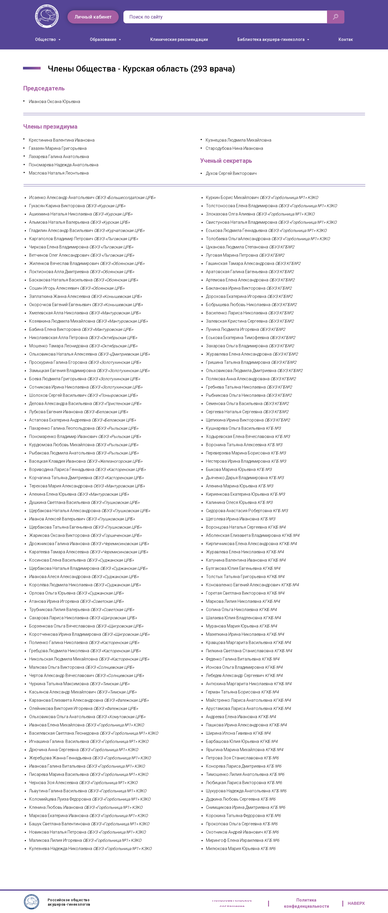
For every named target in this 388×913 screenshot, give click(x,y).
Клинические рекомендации (179, 39)
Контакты (348, 39)
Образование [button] (103, 39)
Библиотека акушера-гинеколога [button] (271, 39)
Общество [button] (46, 39)
